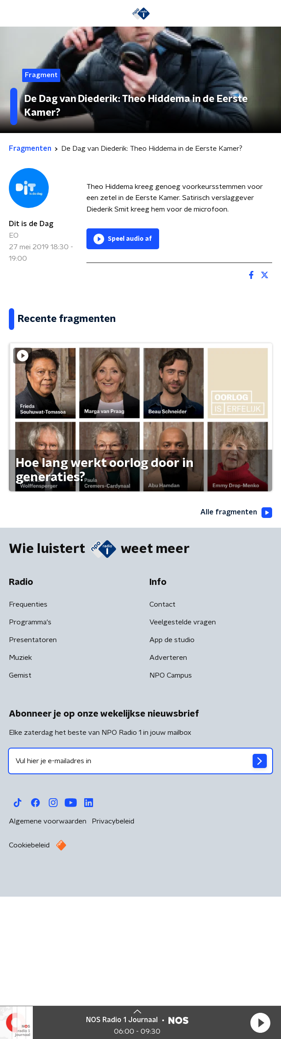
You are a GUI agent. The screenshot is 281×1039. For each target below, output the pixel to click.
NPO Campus (170, 823)
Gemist (20, 823)
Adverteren (168, 805)
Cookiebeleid (29, 993)
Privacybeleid (113, 969)
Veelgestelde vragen (182, 770)
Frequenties (28, 752)
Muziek (20, 805)
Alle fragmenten (236, 660)
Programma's (30, 770)
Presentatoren (33, 788)
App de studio (172, 788)
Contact (162, 752)
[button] (260, 1022)
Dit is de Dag (31, 223)
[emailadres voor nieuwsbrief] (140, 909)
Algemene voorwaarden (47, 969)
